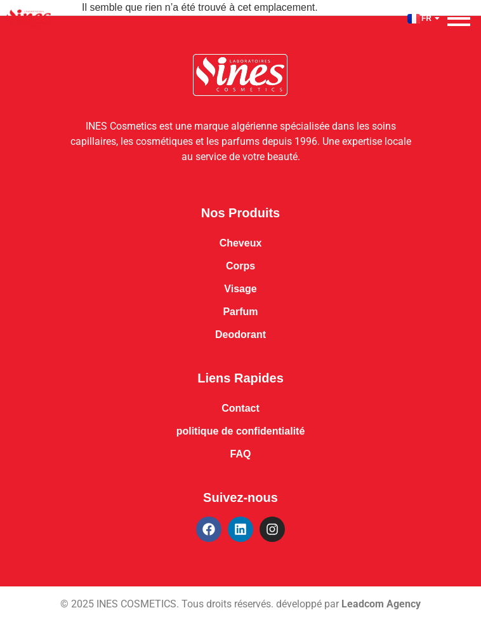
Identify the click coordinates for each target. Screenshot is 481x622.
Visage (240, 288)
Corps (240, 265)
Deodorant (240, 334)
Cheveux (241, 243)
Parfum (240, 311)
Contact (240, 408)
